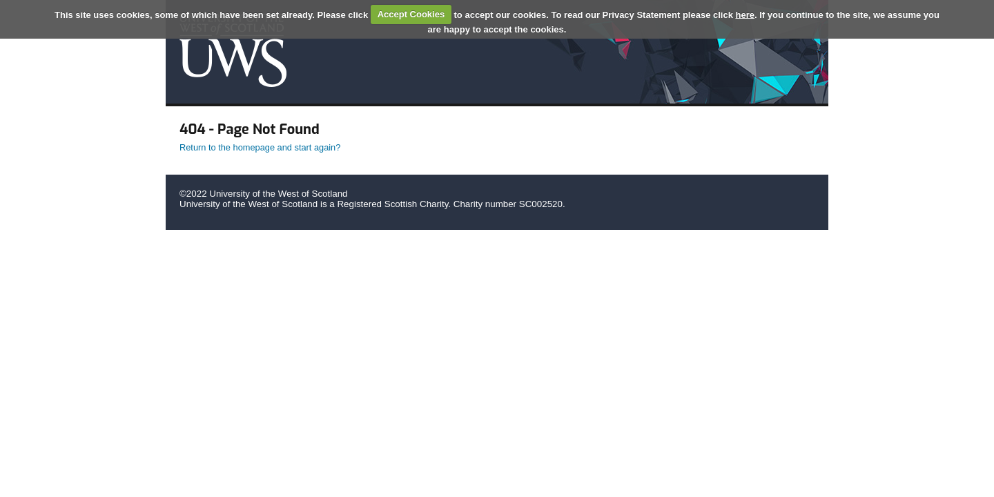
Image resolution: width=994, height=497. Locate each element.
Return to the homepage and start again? (259, 147)
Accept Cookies (411, 14)
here (745, 14)
